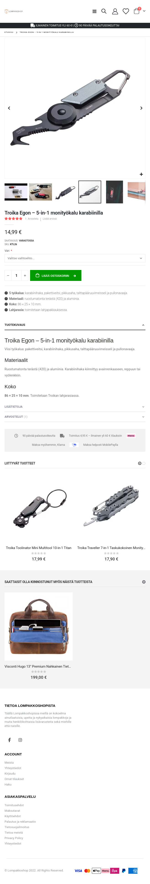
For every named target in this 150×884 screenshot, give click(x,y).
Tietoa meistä (14, 832)
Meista (9, 762)
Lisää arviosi (50, 218)
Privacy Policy (14, 838)
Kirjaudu (10, 773)
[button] (141, 175)
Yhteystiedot (13, 768)
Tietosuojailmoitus (17, 827)
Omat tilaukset (14, 779)
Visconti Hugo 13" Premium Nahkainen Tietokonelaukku (39, 666)
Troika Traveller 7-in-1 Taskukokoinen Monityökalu (111, 548)
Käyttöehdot (13, 816)
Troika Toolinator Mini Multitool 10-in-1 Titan (38, 548)
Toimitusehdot (14, 805)
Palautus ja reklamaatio (20, 821)
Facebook (9, 739)
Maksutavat (12, 810)
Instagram (20, 739)
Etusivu (9, 32)
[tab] (75, 325)
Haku (8, 784)
